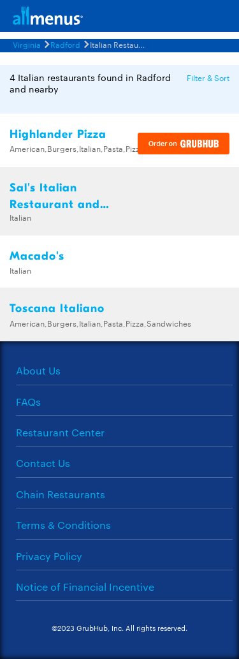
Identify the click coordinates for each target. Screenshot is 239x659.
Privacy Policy (49, 556)
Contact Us (43, 463)
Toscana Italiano (57, 308)
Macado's (37, 256)
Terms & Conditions (63, 524)
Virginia (27, 44)
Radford (65, 44)
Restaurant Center (60, 432)
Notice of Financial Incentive (85, 586)
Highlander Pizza (58, 134)
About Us (38, 370)
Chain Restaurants (60, 494)
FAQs (28, 401)
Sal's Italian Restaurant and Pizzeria (55, 204)
